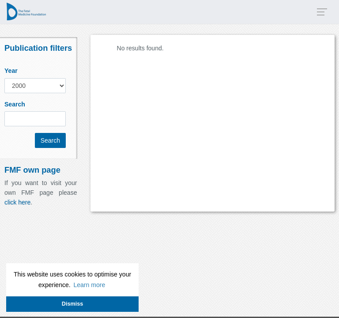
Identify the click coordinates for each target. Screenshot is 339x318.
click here (17, 202)
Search (14, 104)
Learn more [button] (89, 284)
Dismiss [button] (72, 304)
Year (11, 70)
